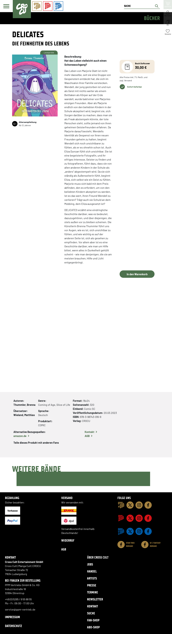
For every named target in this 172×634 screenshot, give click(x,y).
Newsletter (95, 599)
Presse (91, 585)
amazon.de (19, 435)
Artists (92, 578)
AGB (87, 435)
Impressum (12, 617)
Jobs (90, 564)
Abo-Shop (93, 627)
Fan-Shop (93, 620)
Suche (91, 613)
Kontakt (89, 431)
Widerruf (67, 540)
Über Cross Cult (97, 557)
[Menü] (6, 6)
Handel (92, 571)
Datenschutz (13, 626)
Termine (92, 592)
